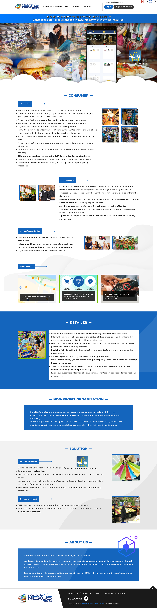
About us (87, 7)
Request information (123, 7)
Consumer (47, 7)
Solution (75, 7)
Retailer (58, 7)
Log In (108, 7)
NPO (66, 7)
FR (155, 1)
